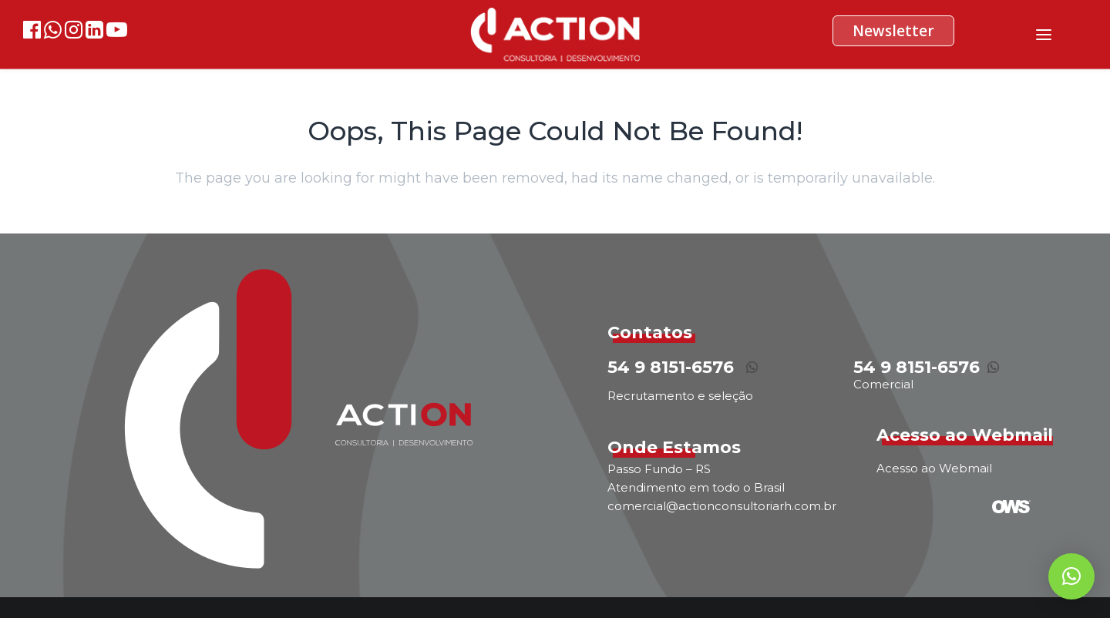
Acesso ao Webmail (934, 468)
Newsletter (893, 31)
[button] (1071, 576)
